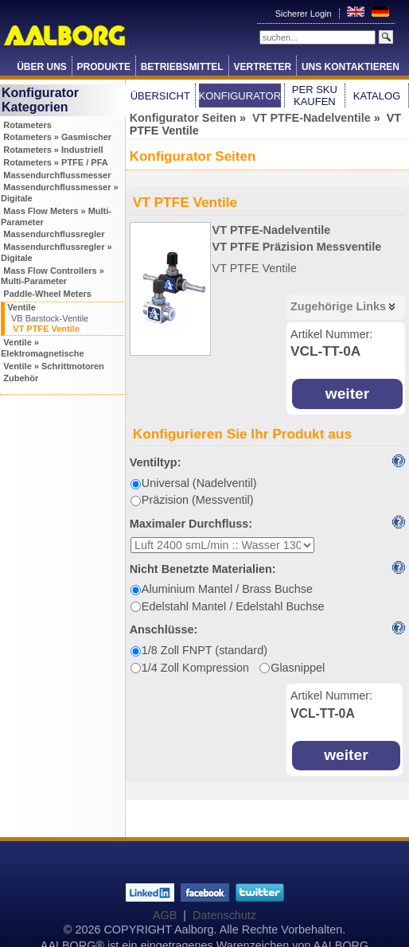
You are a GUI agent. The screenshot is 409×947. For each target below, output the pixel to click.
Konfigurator (240, 96)
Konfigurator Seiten (183, 117)
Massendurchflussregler (53, 234)
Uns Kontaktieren (350, 66)
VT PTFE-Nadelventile (311, 117)
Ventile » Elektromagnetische (42, 347)
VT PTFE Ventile (46, 328)
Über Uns (42, 66)
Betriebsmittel (182, 66)
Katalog (376, 96)
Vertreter (262, 66)
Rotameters (27, 125)
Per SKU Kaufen (314, 95)
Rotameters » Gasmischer (57, 137)
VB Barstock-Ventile (49, 318)
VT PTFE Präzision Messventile (297, 246)
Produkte (103, 66)
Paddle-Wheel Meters (47, 293)
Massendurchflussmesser (57, 175)
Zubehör (20, 378)
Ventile (21, 307)
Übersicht (160, 96)
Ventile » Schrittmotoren (53, 366)
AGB (165, 915)
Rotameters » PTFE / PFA (55, 162)
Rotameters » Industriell (53, 149)
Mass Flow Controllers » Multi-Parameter (52, 276)
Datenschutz (224, 915)
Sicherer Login (304, 13)
